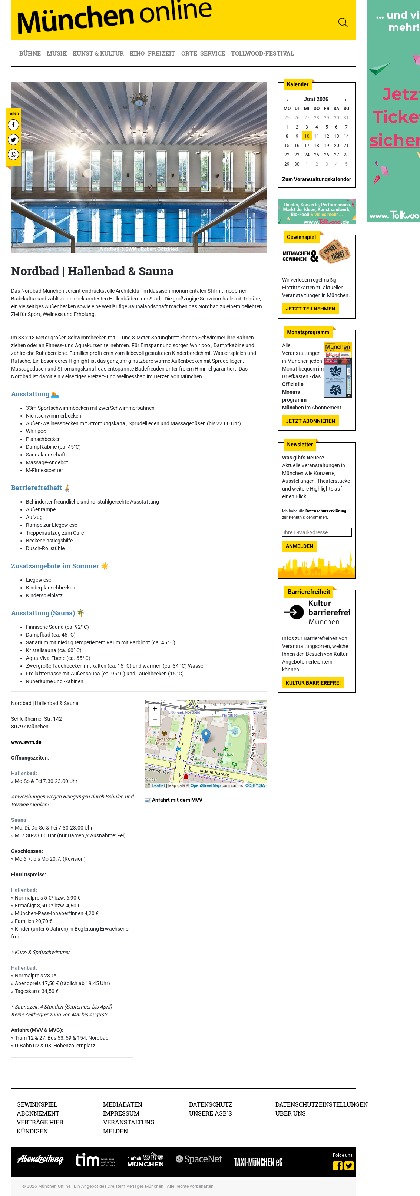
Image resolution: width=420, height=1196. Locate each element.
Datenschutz (210, 1104)
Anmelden (299, 546)
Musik (57, 53)
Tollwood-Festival (262, 53)
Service (213, 53)
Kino (137, 53)
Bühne (30, 53)
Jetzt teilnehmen (310, 309)
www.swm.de (26, 742)
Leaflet (158, 785)
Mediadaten (122, 1104)
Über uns (290, 1113)
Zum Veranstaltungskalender (316, 179)
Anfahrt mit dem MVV (173, 800)
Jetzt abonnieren (310, 421)
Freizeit (162, 53)
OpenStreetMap (206, 785)
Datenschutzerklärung (325, 511)
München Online (54, 1186)
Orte (189, 53)
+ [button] (154, 709)
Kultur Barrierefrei (313, 683)
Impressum (121, 1113)
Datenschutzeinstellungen (321, 1104)
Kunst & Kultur (99, 53)
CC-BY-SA (255, 785)
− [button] (154, 720)
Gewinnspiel (37, 1104)
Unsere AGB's (210, 1113)
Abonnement (38, 1113)
